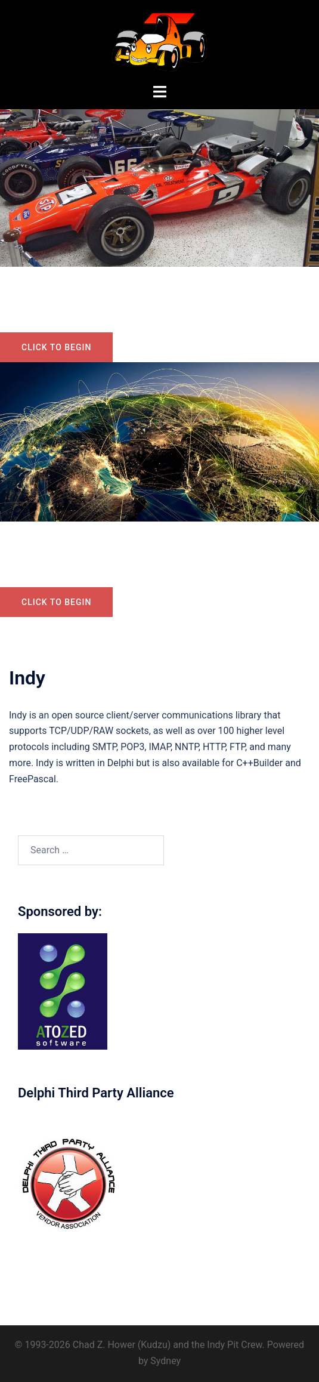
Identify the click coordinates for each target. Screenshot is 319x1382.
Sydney (165, 1360)
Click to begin (56, 347)
